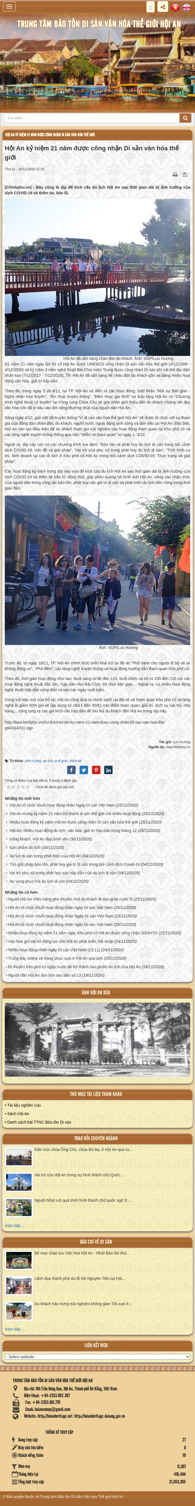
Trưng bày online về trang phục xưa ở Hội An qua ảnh (55, 958)
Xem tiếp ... (15, 1225)
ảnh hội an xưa (96, 992)
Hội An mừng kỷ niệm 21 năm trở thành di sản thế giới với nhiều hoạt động (75, 813)
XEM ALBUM (98, 1044)
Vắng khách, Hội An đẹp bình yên (39, 839)
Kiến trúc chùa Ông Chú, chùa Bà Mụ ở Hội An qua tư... (83, 1149)
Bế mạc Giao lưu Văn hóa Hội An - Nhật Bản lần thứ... (82, 1253)
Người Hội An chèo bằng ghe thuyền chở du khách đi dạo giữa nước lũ (70, 899)
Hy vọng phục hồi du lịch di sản (37, 881)
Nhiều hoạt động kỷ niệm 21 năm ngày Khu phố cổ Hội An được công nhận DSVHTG (82, 933)
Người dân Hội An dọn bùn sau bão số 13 (44, 975)
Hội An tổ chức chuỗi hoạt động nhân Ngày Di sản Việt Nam (62, 805)
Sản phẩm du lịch (25, 847)
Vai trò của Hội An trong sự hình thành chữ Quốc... (78, 1175)
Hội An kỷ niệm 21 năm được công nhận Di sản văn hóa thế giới (50, 135)
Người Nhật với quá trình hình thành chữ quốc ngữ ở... (82, 1200)
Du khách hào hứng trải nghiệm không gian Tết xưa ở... (83, 1304)
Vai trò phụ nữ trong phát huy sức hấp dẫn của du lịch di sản (63, 873)
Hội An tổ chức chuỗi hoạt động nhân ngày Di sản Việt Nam (60, 907)
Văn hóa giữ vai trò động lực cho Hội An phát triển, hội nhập (60, 941)
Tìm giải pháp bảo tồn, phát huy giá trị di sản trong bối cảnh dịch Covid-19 (75, 864)
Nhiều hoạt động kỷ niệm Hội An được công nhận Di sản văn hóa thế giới (74, 822)
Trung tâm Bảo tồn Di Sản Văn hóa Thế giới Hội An (81, 1496)
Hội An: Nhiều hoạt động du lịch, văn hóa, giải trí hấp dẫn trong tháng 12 (73, 830)
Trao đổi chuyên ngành (96, 1138)
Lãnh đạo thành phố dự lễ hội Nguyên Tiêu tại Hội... (79, 1278)
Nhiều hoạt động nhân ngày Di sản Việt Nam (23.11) (54, 950)
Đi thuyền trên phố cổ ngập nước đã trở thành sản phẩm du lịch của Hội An (74, 967)
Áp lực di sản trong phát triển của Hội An (45, 856)
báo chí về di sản (96, 1242)
